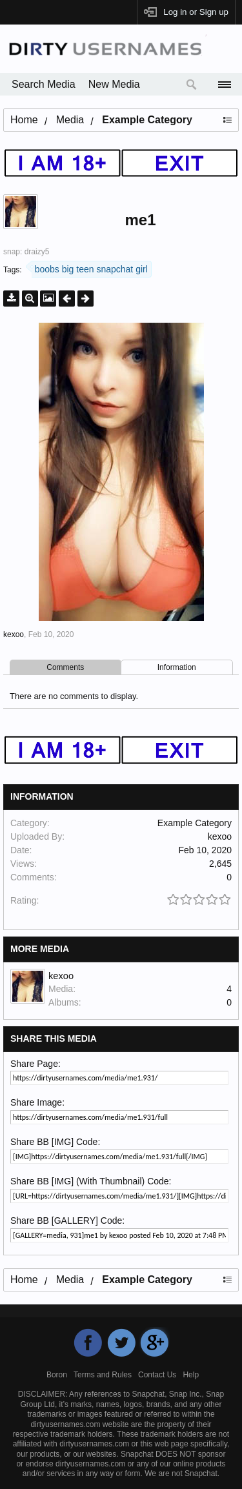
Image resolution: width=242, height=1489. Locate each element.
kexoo (13, 634)
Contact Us (157, 1374)
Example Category (194, 823)
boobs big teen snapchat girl (90, 267)
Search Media (44, 84)
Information (176, 667)
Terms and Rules (103, 1374)
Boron (56, 1374)
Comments (65, 667)
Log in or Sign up (195, 12)
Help (191, 1374)
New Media (114, 84)
